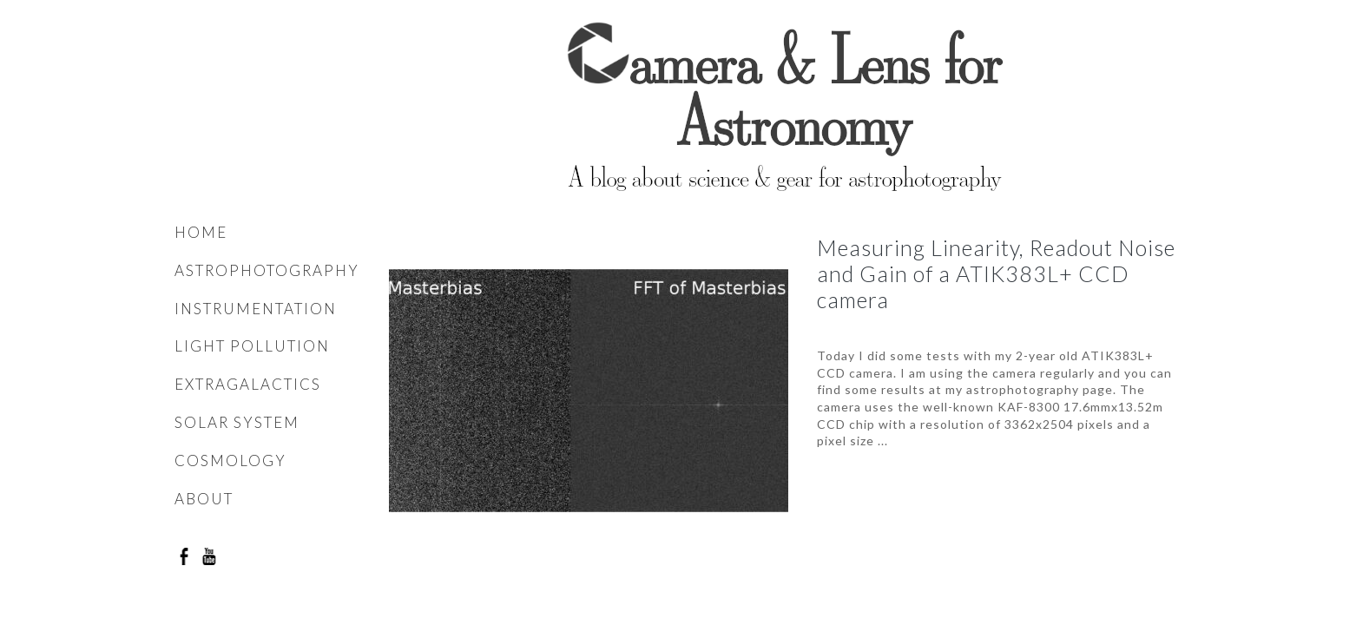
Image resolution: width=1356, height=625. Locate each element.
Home (200, 232)
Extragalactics (247, 384)
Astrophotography (266, 270)
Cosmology (230, 460)
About (204, 499)
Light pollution (252, 346)
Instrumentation (255, 308)
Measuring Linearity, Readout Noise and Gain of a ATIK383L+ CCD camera (996, 273)
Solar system (237, 422)
